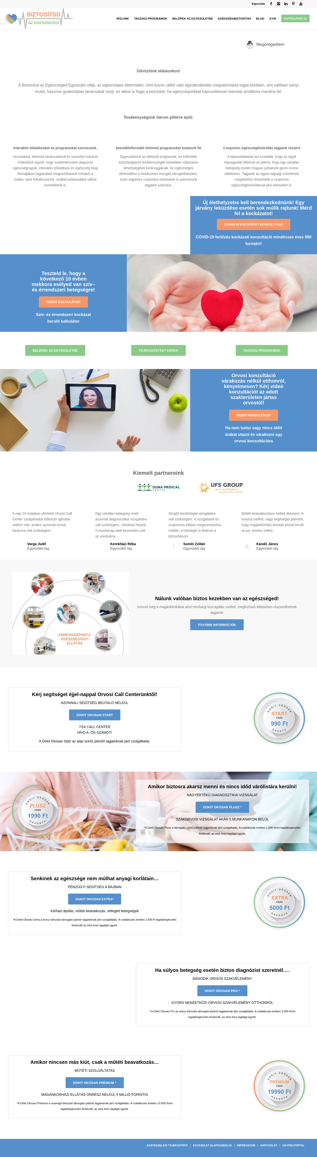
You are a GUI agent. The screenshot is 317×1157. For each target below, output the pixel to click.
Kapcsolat (258, 3)
